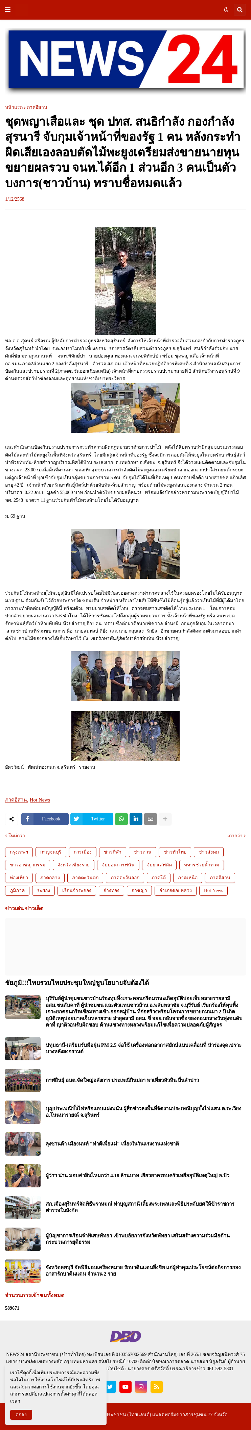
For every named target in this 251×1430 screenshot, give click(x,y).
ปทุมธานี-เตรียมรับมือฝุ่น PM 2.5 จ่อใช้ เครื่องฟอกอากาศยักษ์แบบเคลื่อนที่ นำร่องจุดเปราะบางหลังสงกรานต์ (144, 1048)
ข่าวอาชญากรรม (27, 864)
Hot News (40, 800)
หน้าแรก (14, 107)
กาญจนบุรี (51, 852)
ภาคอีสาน (37, 107)
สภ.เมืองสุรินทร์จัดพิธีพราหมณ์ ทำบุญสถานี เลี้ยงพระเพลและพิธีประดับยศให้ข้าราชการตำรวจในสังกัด (140, 1207)
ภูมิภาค (17, 890)
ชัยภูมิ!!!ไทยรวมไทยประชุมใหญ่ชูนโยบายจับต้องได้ (77, 982)
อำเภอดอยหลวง (175, 890)
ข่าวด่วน (143, 852)
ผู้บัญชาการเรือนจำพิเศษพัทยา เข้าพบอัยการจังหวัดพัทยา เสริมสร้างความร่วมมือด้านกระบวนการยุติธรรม (138, 1239)
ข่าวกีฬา (112, 852)
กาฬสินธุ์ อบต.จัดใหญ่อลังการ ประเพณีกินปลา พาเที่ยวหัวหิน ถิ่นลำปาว (122, 1080)
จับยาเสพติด (159, 864)
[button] (8, 10)
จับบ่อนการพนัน (118, 864)
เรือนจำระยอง (76, 890)
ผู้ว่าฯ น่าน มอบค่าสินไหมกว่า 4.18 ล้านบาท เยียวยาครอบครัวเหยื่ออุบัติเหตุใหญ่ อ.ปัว (137, 1175)
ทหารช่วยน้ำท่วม (201, 864)
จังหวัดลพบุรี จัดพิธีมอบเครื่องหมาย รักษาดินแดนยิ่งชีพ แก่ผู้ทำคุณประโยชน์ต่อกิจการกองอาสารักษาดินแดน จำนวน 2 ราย (143, 1271)
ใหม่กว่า (16, 836)
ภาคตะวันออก (125, 877)
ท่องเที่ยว (19, 877)
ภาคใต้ (159, 877)
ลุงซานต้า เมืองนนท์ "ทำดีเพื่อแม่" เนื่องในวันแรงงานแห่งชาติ (112, 1144)
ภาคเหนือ (188, 877)
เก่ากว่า (235, 836)
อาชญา (139, 890)
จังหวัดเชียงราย (74, 864)
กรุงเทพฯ (19, 852)
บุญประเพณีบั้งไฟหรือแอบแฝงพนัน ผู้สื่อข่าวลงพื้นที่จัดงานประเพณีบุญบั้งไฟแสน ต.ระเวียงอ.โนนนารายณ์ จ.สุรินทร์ (143, 1112)
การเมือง (83, 852)
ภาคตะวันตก (85, 877)
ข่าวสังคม (209, 852)
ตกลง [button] (21, 1414)
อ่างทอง (111, 890)
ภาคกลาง (50, 877)
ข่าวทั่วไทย (175, 852)
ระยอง (43, 890)
